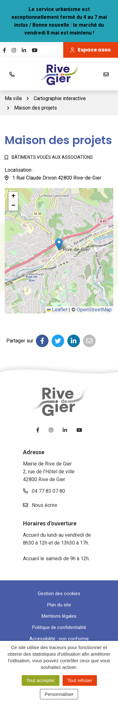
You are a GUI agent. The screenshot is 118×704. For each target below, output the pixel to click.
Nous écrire (40, 505)
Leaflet (57, 310)
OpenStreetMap (94, 310)
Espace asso (90, 49)
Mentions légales (59, 616)
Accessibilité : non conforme (59, 639)
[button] (59, 244)
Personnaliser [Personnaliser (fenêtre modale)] (59, 694)
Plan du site (59, 605)
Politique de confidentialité (59, 627)
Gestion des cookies (59, 593)
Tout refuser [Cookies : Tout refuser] (79, 680)
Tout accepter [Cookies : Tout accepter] (40, 680)
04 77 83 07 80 (44, 491)
